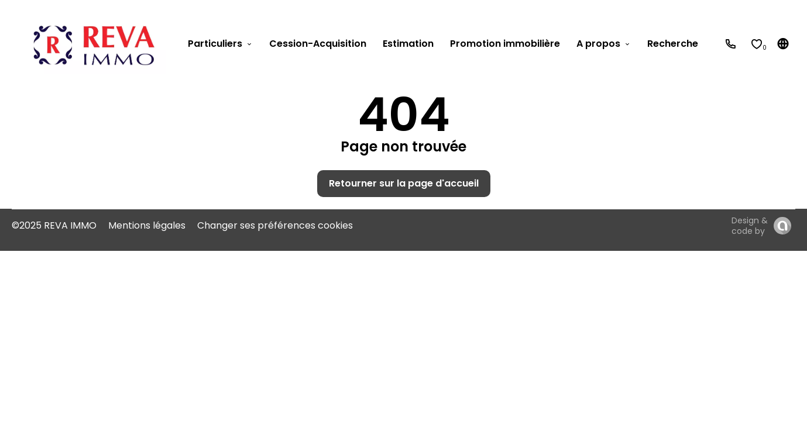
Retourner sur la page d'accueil (404, 183)
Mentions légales (147, 225)
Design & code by (750, 225)
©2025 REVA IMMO (54, 225)
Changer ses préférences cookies (275, 225)
